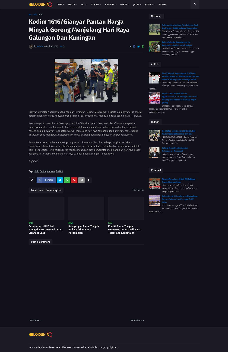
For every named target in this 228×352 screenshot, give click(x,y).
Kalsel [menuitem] (95, 4)
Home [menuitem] (60, 4)
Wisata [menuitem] (162, 4)
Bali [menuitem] (83, 4)
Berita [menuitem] (71, 4)
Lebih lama (136, 320)
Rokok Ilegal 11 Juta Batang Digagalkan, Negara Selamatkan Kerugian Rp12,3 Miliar (180, 199)
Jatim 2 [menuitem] (149, 4)
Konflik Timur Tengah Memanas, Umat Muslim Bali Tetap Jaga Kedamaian (124, 229)
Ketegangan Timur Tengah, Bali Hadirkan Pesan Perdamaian (83, 229)
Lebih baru (35, 320)
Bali (41, 15)
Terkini (59, 171)
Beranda (33, 15)
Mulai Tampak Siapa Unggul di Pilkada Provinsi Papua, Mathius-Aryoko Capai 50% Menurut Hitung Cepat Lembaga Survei (180, 76)
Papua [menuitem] (123, 4)
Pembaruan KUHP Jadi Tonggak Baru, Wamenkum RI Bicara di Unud (45, 229)
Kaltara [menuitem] (109, 4)
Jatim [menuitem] (136, 4)
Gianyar (51, 171)
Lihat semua (138, 190)
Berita (43, 171)
